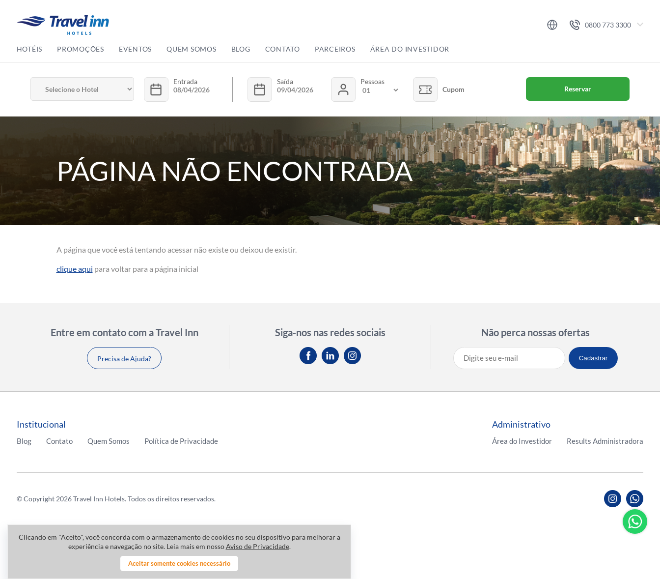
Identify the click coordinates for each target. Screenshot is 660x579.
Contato (282, 49)
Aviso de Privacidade (257, 546)
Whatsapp (635, 521)
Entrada (185, 81)
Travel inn (63, 25)
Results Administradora (605, 440)
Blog (240, 49)
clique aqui (74, 268)
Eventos (135, 49)
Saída (285, 81)
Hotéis (30, 49)
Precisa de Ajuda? (124, 358)
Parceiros (335, 49)
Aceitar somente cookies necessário (179, 563)
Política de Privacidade (181, 440)
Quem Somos (191, 49)
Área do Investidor (410, 49)
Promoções (80, 49)
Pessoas (372, 81)
